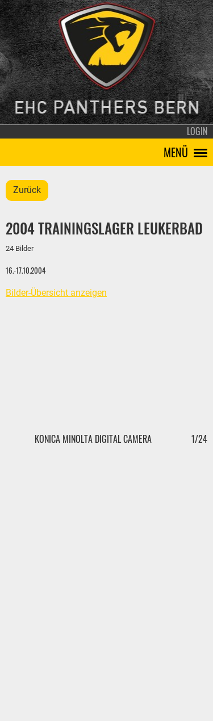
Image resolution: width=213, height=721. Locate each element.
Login (197, 131)
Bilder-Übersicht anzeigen (56, 292)
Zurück (27, 190)
